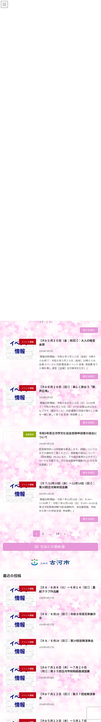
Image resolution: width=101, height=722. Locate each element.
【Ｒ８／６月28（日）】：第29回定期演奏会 (66, 640)
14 (57, 534)
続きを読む (89, 330)
